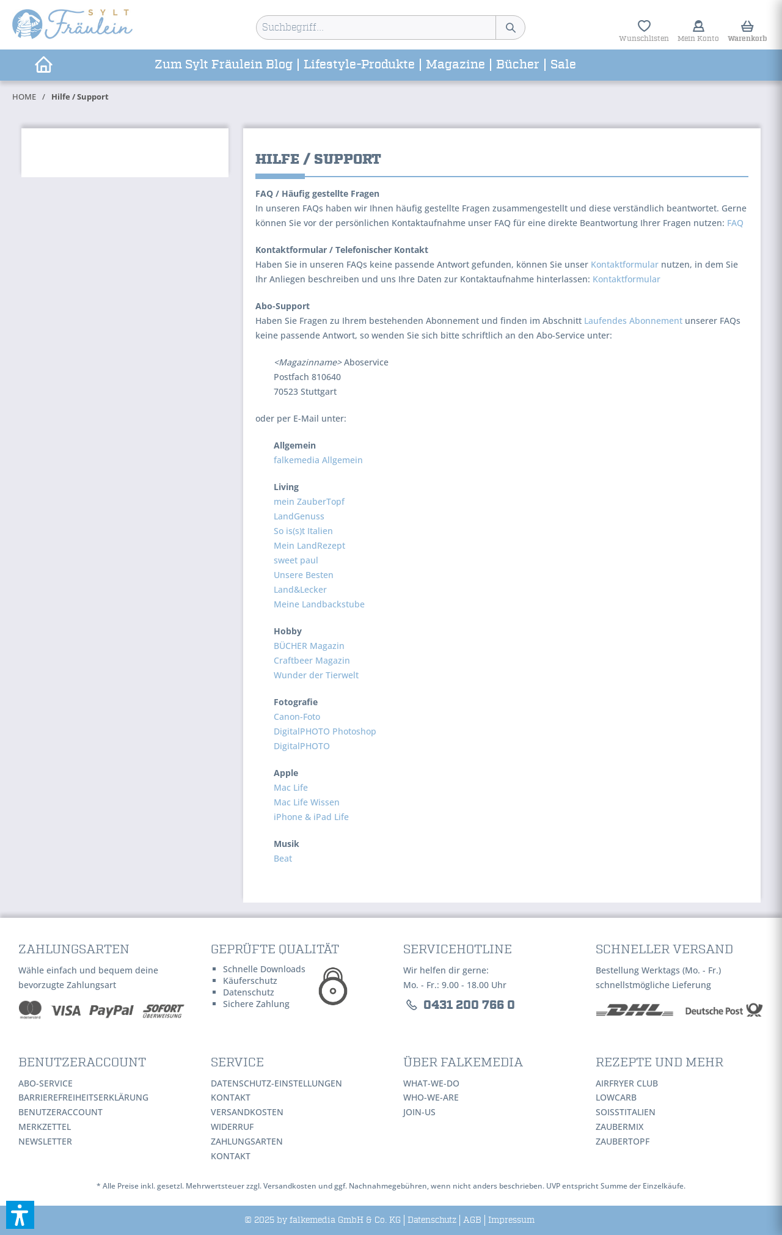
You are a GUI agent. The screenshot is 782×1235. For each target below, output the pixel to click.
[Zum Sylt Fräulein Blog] (224, 65)
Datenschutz (431, 1220)
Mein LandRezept (309, 545)
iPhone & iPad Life (311, 817)
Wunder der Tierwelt (316, 675)
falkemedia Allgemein (318, 460)
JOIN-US (419, 1112)
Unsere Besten (304, 575)
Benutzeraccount (60, 1112)
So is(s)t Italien (303, 531)
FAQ (735, 223)
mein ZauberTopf (309, 501)
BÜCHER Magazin (309, 645)
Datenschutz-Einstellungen (276, 1083)
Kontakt (230, 1097)
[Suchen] (510, 27)
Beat (283, 858)
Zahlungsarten (247, 1141)
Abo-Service (45, 1083)
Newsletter (45, 1141)
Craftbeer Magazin (312, 660)
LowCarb (616, 1097)
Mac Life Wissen (307, 802)
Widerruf (232, 1126)
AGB (472, 1220)
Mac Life (291, 787)
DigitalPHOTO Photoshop (325, 731)
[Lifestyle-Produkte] (360, 65)
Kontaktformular (625, 264)
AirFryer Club (627, 1083)
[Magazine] (456, 65)
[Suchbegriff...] (390, 27)
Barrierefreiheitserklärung (83, 1097)
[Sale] (563, 65)
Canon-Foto (297, 716)
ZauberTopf (622, 1141)
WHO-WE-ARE (431, 1097)
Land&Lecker (300, 589)
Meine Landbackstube (319, 604)
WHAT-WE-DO (431, 1083)
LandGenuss (299, 516)
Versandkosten (247, 1112)
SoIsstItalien (626, 1112)
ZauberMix (619, 1126)
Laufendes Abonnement (633, 320)
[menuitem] (390, 27)
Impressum (511, 1220)
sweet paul (296, 560)
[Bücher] (518, 65)
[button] (20, 1215)
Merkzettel (44, 1126)
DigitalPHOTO (302, 746)
